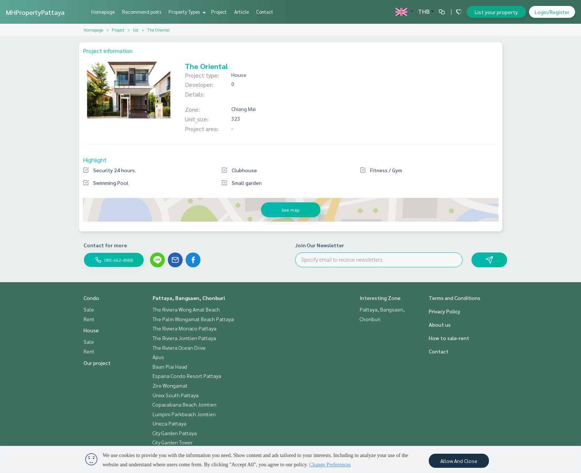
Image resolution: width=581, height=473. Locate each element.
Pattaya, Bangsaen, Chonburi (189, 297)
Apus (158, 356)
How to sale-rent (449, 338)
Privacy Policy (444, 311)
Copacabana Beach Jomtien (184, 404)
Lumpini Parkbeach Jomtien (184, 414)
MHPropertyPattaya (35, 12)
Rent (89, 319)
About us (440, 324)
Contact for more (105, 245)
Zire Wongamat (170, 385)
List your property (496, 12)
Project (219, 12)
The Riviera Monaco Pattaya (184, 328)
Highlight (95, 160)
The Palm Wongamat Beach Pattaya (193, 319)
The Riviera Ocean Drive (179, 347)
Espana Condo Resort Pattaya (187, 375)
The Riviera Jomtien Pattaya (184, 338)
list (135, 30)
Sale (89, 309)
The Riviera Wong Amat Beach (186, 309)
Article (241, 12)
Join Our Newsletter (319, 245)
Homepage (103, 12)
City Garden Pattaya (175, 433)
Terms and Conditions (454, 297)
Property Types (186, 12)
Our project (97, 362)
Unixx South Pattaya (176, 395)
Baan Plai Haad (170, 366)
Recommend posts (141, 12)
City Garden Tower (173, 442)
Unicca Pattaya (169, 423)
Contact (264, 12)
